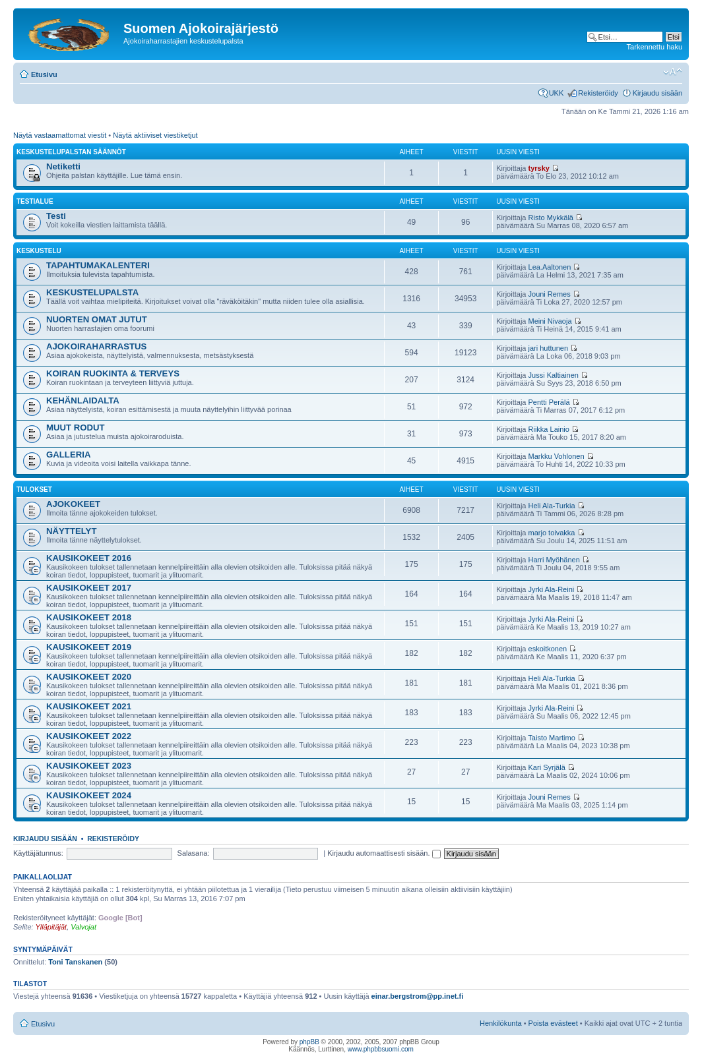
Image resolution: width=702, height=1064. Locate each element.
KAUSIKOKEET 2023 (88, 766)
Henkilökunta (501, 1023)
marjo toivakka (551, 533)
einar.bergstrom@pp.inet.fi (417, 996)
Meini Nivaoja (550, 321)
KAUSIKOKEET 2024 (88, 795)
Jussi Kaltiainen (553, 375)
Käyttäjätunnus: (38, 853)
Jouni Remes (549, 294)
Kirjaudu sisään (657, 93)
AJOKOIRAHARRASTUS (96, 346)
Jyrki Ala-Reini (551, 589)
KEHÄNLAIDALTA (82, 400)
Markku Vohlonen (556, 456)
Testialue (34, 201)
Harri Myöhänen (554, 560)
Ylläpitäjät (51, 927)
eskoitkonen (547, 649)
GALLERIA (68, 454)
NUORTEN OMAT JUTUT (96, 319)
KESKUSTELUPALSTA (92, 292)
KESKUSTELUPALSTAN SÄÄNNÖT (71, 152)
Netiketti (63, 166)
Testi (56, 216)
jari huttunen (548, 348)
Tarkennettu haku (654, 47)
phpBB (309, 1042)
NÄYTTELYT (71, 531)
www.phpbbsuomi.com (381, 1049)
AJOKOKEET (73, 504)
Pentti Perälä (549, 402)
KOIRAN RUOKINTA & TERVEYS (112, 373)
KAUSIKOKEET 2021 (88, 706)
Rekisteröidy (598, 93)
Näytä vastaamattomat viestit (59, 135)
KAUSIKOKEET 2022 (88, 736)
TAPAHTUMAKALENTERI (98, 265)
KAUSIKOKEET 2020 (88, 677)
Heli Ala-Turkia (551, 506)
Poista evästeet (553, 1023)
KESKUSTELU (38, 250)
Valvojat (83, 927)
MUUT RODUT (75, 427)
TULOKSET (34, 489)
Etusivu (44, 74)
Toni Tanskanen (75, 962)
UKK (556, 93)
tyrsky (539, 168)
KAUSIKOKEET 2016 (88, 558)
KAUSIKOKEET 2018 (88, 617)
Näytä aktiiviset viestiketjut (155, 135)
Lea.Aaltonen (549, 267)
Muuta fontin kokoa (672, 72)
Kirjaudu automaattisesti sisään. (383, 853)
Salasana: (193, 853)
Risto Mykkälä (550, 218)
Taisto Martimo (551, 738)
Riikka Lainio (548, 429)
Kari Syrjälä (546, 767)
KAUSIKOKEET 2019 (88, 647)
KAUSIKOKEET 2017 (88, 588)
